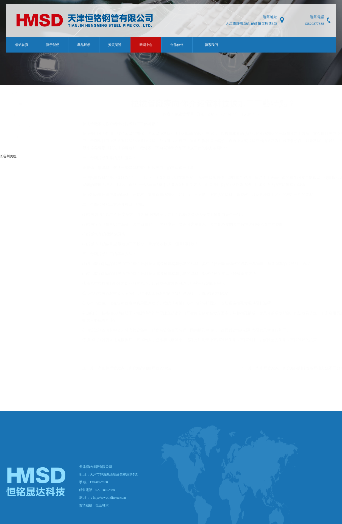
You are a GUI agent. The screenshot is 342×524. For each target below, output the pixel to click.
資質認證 (114, 45)
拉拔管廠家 (92, 135)
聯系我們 (211, 45)
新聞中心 (145, 45)
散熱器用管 (20, 104)
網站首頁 (21, 45)
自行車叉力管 (22, 137)
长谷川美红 (8, 156)
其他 (15, 148)
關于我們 (52, 45)
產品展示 (83, 45)
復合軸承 (102, 505)
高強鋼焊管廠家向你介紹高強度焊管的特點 (134, 379)
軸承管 (17, 126)
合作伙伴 (176, 45)
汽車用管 (18, 115)
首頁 (315, 90)
